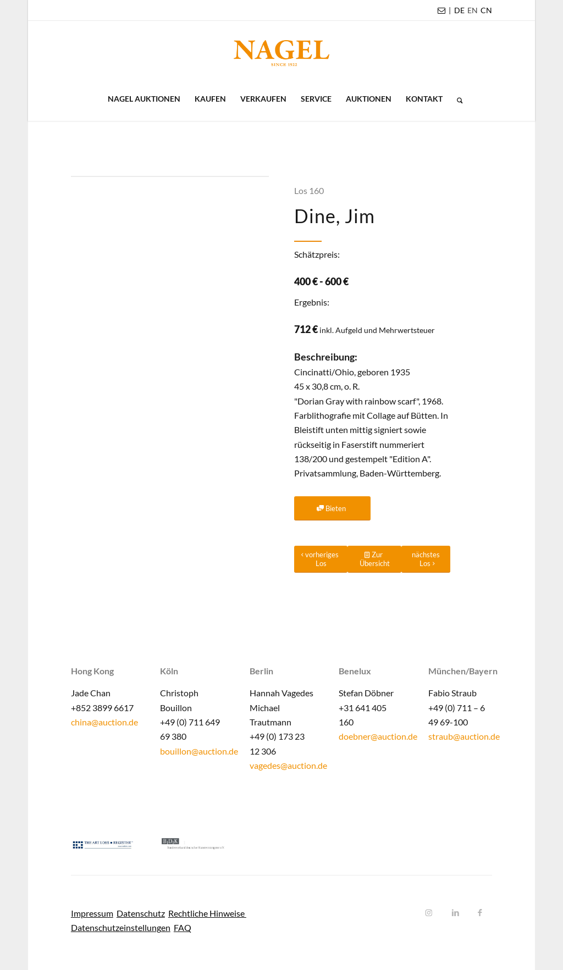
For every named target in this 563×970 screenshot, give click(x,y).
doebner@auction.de (378, 736)
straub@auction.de (464, 736)
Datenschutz (141, 913)
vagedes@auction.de (288, 765)
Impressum (92, 913)
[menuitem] (459, 10)
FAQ (182, 927)
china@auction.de (104, 722)
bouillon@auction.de (199, 751)
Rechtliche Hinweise (207, 913)
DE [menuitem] (459, 10)
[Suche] (456, 99)
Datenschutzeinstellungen (120, 927)
